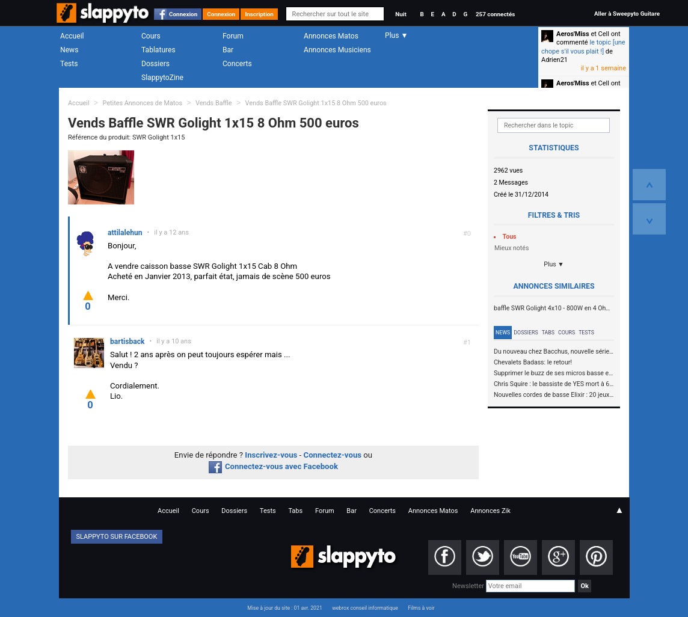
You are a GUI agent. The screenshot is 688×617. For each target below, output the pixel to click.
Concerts (237, 64)
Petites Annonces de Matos (142, 103)
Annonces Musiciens (337, 50)
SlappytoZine (162, 77)
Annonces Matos (331, 36)
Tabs (548, 333)
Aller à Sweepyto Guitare (627, 13)
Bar (228, 50)
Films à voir (421, 608)
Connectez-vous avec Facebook (273, 466)
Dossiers (155, 64)
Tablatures (158, 50)
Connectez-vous (333, 454)
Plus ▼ (554, 264)
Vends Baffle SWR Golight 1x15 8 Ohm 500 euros (315, 103)
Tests (69, 64)
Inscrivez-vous (271, 454)
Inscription (259, 14)
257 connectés (495, 14)
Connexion (183, 14)
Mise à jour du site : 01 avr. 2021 (284, 608)
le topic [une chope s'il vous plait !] (583, 46)
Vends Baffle (213, 103)
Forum (233, 36)
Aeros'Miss (572, 34)
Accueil (72, 36)
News (69, 50)
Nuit (400, 14)
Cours (151, 36)
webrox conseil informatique (365, 608)
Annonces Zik (490, 511)
